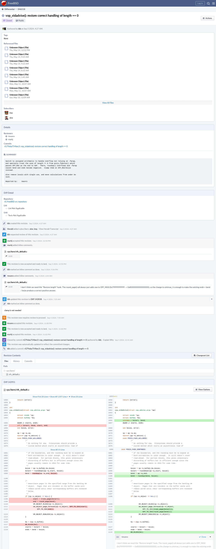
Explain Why (108, 340)
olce (11, 117)
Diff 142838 (36, 299)
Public (21, 20)
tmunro (11, 136)
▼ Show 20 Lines (75, 396)
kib (19, 28)
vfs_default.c (14, 374)
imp (11, 112)
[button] (213, 3)
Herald (10, 229)
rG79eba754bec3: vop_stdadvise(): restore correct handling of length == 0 (36, 146)
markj (10, 139)
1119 (9, 287)
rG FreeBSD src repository (15, 201)
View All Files (108, 102)
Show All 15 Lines (58, 449)
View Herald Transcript (48, 229)
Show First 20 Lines (40, 396)
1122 (9, 256)
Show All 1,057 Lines (58, 396)
